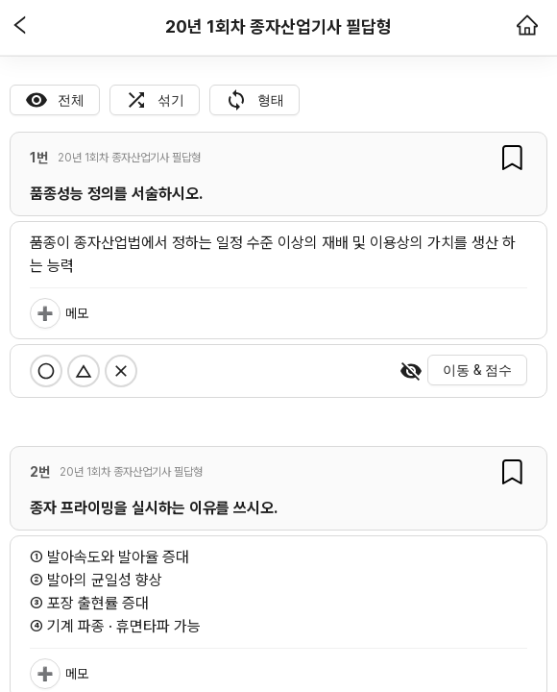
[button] (20, 26)
